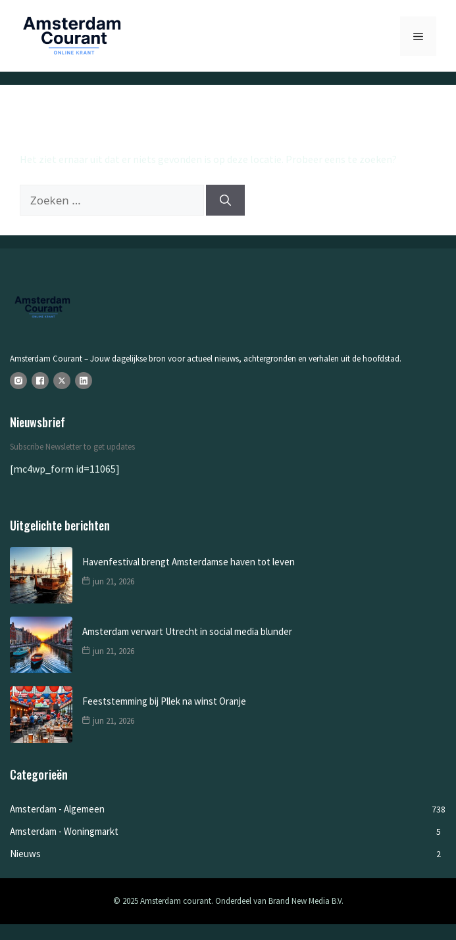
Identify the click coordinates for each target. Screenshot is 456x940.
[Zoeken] (225, 200)
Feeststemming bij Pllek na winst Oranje (164, 701)
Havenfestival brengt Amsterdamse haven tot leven (188, 561)
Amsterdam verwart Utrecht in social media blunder (187, 631)
